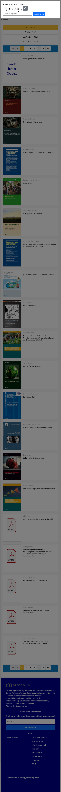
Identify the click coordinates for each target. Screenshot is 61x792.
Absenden (39, 14)
